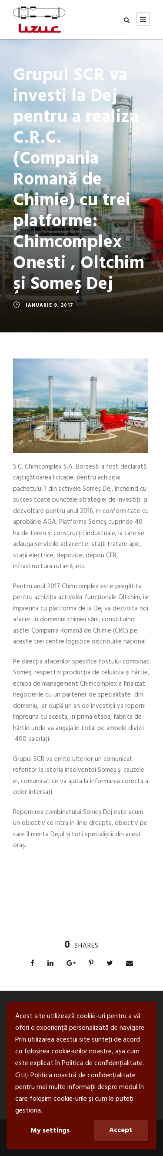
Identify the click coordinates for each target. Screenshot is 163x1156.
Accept (121, 1130)
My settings (50, 1130)
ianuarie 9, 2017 (49, 305)
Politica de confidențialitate (102, 1063)
